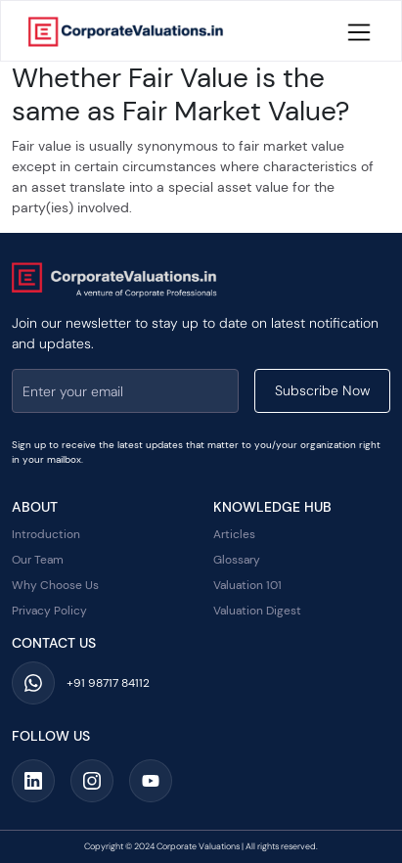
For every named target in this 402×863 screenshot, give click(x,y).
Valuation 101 (247, 585)
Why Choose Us (55, 585)
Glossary (236, 560)
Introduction (46, 534)
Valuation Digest (257, 610)
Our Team (38, 560)
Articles (234, 534)
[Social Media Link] (33, 780)
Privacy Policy (49, 610)
